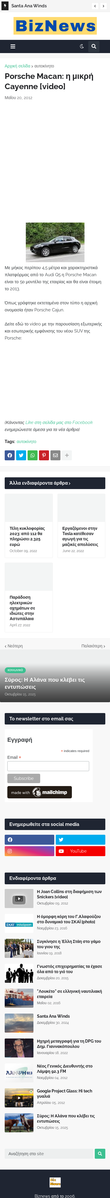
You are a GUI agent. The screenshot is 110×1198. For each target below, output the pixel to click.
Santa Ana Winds (29, 6)
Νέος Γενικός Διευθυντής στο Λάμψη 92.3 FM (64, 1069)
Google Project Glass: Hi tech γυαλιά (64, 1094)
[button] (95, 6)
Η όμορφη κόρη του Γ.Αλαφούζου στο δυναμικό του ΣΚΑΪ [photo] (69, 919)
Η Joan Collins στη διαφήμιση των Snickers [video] (69, 894)
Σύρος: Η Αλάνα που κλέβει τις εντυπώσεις (66, 1119)
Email (14, 757)
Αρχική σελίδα (17, 66)
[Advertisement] (55, 162)
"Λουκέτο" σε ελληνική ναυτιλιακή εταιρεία (69, 994)
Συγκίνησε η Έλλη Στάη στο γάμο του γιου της (69, 944)
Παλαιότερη (92, 646)
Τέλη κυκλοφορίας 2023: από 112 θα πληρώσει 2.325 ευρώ (27, 536)
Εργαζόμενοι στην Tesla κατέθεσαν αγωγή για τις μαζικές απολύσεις (80, 536)
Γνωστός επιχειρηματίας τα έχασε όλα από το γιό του (69, 969)
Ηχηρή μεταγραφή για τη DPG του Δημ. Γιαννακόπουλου (69, 1044)
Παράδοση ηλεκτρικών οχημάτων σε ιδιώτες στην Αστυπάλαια (22, 608)
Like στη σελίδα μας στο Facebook (59, 422)
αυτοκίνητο (44, 66)
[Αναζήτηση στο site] (49, 1154)
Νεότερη (15, 646)
